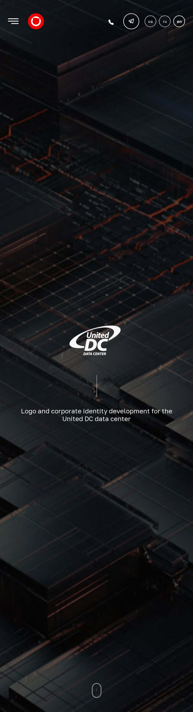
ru (165, 21)
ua (150, 21)
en (179, 21)
